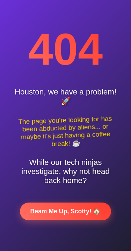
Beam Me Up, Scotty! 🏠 (65, 211)
